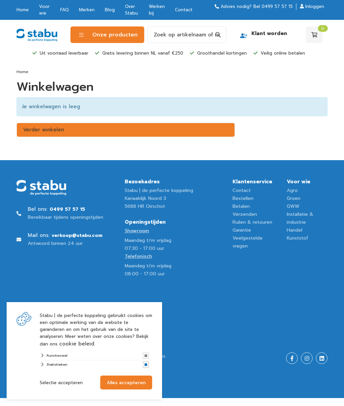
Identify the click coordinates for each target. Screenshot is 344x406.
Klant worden (269, 33)
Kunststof (297, 238)
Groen (293, 198)
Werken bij (157, 9)
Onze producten (108, 35)
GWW (293, 206)
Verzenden (245, 214)
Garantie (242, 230)
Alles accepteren (126, 383)
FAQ (64, 10)
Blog (110, 10)
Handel (294, 230)
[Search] (218, 34)
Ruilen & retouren (252, 222)
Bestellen (243, 198)
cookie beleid (76, 343)
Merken (87, 10)
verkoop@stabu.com (77, 235)
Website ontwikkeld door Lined (52, 401)
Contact (184, 10)
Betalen (241, 206)
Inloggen (312, 6)
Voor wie (44, 9)
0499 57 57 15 (277, 6)
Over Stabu (131, 9)
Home (23, 10)
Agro (292, 190)
